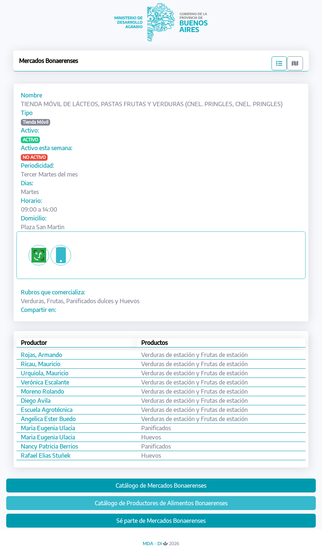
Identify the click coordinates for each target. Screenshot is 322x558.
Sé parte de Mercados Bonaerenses (161, 520)
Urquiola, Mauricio (44, 373)
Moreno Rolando (42, 391)
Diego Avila (35, 400)
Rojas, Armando (41, 354)
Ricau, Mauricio (40, 364)
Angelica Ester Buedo (48, 419)
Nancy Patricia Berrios (49, 446)
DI (159, 543)
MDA (148, 543)
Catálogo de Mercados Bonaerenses (161, 485)
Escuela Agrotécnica (46, 409)
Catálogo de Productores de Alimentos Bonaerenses (161, 503)
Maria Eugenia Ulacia (48, 428)
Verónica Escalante (45, 382)
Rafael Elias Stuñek (46, 455)
